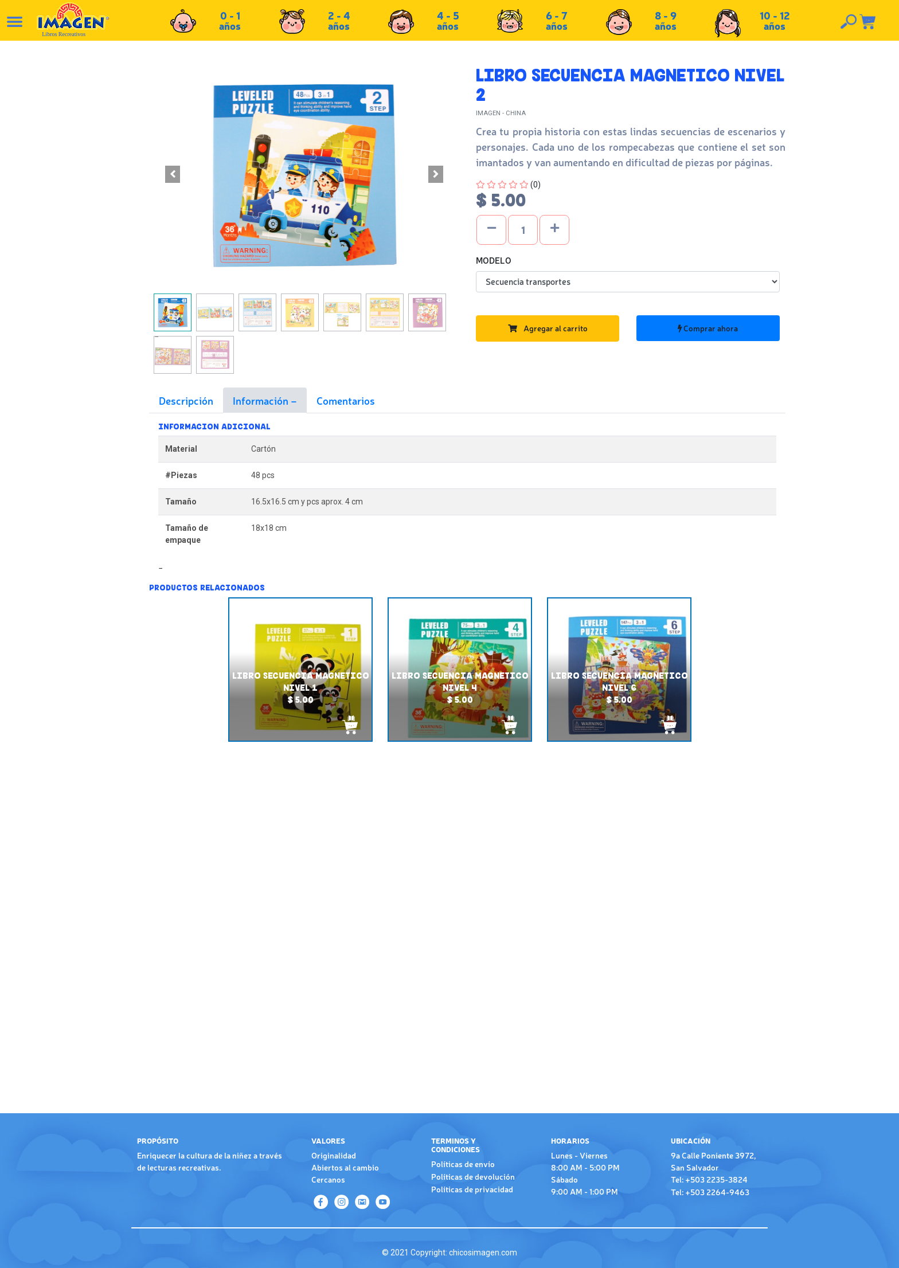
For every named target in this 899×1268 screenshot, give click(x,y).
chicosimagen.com (483, 1252)
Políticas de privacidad (472, 1189)
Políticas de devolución (473, 1176)
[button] (172, 174)
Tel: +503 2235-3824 (709, 1179)
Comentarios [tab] (345, 400)
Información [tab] (262, 400)
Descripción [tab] (186, 400)
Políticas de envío (463, 1164)
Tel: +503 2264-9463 (710, 1192)
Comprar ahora (708, 328)
